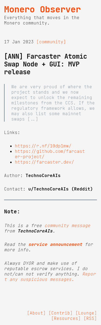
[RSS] (90, 318)
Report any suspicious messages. (50, 276)
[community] (51, 41)
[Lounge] (86, 313)
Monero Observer (42, 9)
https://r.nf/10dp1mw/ (43, 146)
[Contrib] (60, 313)
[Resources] (66, 318)
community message (67, 225)
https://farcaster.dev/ (44, 162)
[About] (36, 313)
